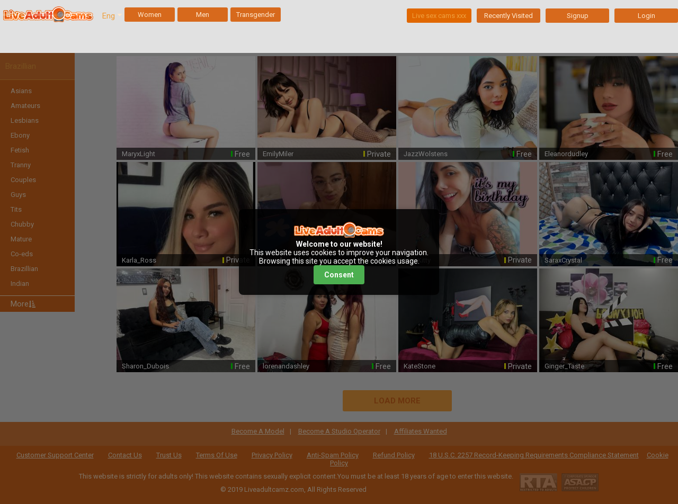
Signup (577, 16)
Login (646, 16)
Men (202, 15)
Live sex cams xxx (439, 16)
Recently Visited (508, 16)
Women (150, 15)
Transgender (255, 15)
